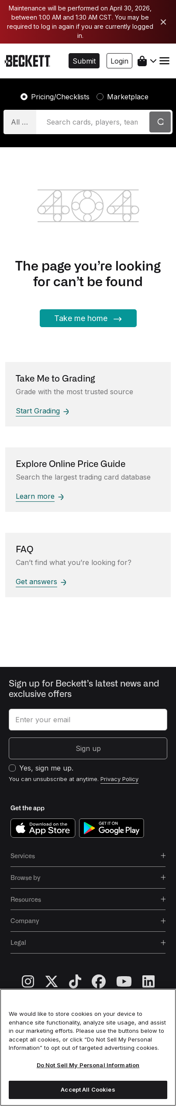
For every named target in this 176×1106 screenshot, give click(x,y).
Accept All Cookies (88, 1089)
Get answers (41, 581)
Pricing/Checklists (60, 96)
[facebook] (104, 981)
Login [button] (119, 61)
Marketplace (127, 96)
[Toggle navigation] (164, 61)
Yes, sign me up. (46, 768)
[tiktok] (80, 981)
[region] (88, 1047)
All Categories (23, 122)
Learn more (39, 496)
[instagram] (33, 981)
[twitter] (57, 981)
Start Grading (42, 410)
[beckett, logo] (27, 60)
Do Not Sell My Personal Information (88, 1065)
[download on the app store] (43, 827)
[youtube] (129, 981)
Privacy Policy (119, 778)
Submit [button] (84, 61)
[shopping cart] (147, 61)
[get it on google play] (111, 827)
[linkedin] (148, 981)
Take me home (88, 319)
